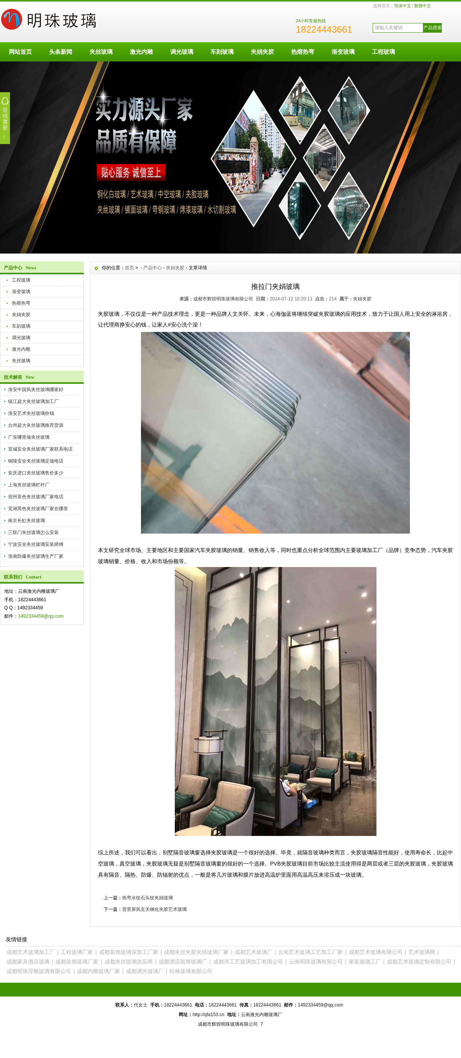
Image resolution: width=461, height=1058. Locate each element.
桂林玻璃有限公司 (190, 971)
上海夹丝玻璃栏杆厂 (29, 485)
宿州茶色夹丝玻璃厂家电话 (35, 496)
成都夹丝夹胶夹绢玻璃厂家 (196, 952)
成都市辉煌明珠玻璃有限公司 (223, 299)
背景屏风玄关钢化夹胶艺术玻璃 (154, 909)
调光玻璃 (181, 51)
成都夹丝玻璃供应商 (128, 962)
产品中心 (152, 267)
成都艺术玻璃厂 (253, 952)
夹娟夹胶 (262, 51)
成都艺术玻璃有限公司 (376, 952)
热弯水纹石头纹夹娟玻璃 (147, 897)
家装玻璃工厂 (365, 962)
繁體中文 (422, 5)
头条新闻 (60, 51)
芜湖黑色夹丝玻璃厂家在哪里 (38, 508)
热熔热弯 (302, 51)
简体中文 (402, 5)
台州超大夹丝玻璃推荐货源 (35, 425)
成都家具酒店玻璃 (28, 962)
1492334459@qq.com (40, 616)
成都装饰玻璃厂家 (76, 962)
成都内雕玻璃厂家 (98, 971)
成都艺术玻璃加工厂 (31, 952)
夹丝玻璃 (101, 51)
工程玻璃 (383, 51)
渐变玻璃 (343, 51)
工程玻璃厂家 (77, 952)
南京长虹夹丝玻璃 (26, 520)
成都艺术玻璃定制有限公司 (419, 962)
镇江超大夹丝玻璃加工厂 (33, 401)
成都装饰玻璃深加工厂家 (128, 952)
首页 (129, 267)
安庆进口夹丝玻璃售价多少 (35, 473)
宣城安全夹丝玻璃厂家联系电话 (40, 449)
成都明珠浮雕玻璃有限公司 (39, 971)
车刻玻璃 (222, 51)
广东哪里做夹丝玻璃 (29, 437)
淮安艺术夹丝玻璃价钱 (31, 413)
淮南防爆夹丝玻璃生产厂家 (35, 556)
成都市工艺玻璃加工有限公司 (248, 962)
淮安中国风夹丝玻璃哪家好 (35, 389)
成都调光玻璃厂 (145, 971)
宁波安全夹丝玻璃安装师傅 (35, 544)
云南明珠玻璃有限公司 (316, 962)
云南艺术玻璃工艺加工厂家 (310, 952)
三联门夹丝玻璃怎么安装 (33, 532)
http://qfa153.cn (208, 1014)
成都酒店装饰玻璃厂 (183, 962)
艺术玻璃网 (421, 952)
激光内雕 (141, 51)
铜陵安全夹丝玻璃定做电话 (35, 461)
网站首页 (20, 51)
